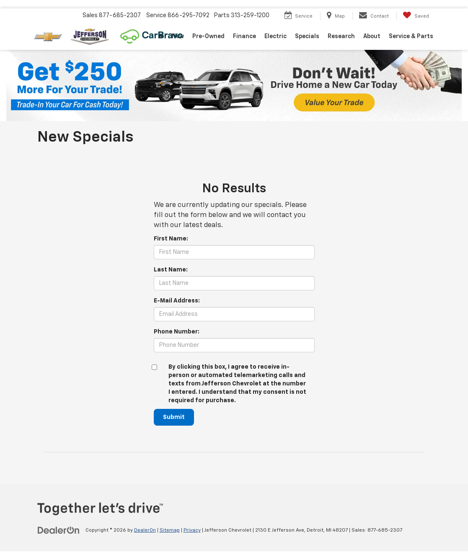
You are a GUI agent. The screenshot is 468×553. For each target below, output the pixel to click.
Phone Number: (176, 332)
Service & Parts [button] (411, 36)
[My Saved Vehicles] (415, 16)
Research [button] (341, 36)
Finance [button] (244, 36)
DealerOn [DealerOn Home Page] (145, 530)
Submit (174, 417)
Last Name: (171, 270)
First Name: (171, 239)
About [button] (371, 36)
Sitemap (170, 530)
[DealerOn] (58, 530)
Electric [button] (275, 36)
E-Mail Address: (177, 301)
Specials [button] (307, 36)
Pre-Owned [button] (208, 36)
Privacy (192, 530)
